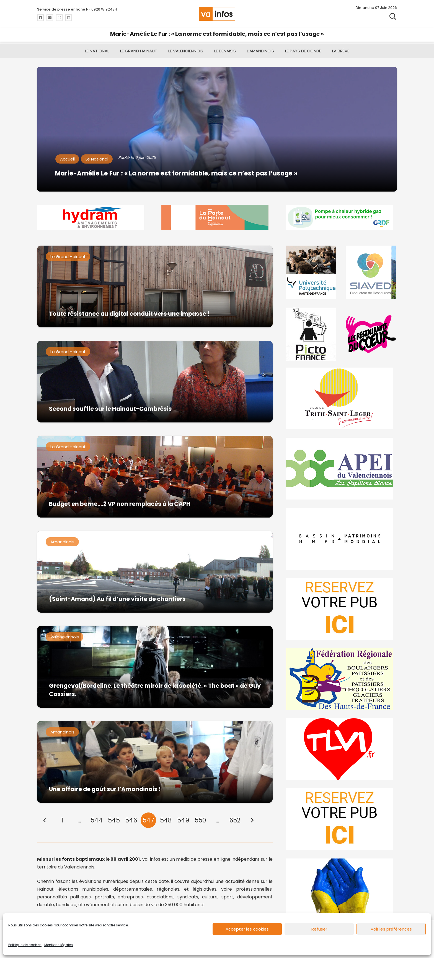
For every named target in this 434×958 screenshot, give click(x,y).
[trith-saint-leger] (341, 398)
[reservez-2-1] (341, 819)
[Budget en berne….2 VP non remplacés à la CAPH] (155, 477)
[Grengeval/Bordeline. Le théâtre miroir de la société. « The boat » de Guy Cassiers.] (155, 667)
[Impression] (341, 469)
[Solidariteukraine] (341, 889)
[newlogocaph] (216, 217)
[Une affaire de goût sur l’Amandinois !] (155, 762)
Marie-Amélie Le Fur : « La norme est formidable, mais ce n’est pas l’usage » (217, 34)
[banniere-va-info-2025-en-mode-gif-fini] (341, 217)
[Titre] (40, 17)
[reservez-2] (341, 609)
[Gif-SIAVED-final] (371, 272)
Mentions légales (58, 944)
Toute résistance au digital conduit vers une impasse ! (129, 314)
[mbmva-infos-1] (341, 539)
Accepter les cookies (247, 929)
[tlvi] (341, 749)
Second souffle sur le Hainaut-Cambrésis (110, 409)
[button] (393, 17)
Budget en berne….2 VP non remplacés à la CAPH (119, 504)
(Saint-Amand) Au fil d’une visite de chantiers (117, 599)
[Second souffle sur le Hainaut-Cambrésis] (155, 381)
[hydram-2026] (92, 217)
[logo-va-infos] (217, 14)
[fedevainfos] (341, 679)
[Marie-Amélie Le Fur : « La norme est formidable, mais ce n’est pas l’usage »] (217, 129)
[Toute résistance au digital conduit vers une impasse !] (155, 286)
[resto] (371, 334)
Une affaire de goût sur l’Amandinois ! (105, 789)
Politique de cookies (25, 944)
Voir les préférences (391, 929)
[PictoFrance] (311, 334)
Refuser (319, 929)
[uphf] (311, 272)
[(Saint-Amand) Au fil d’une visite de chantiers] (155, 572)
